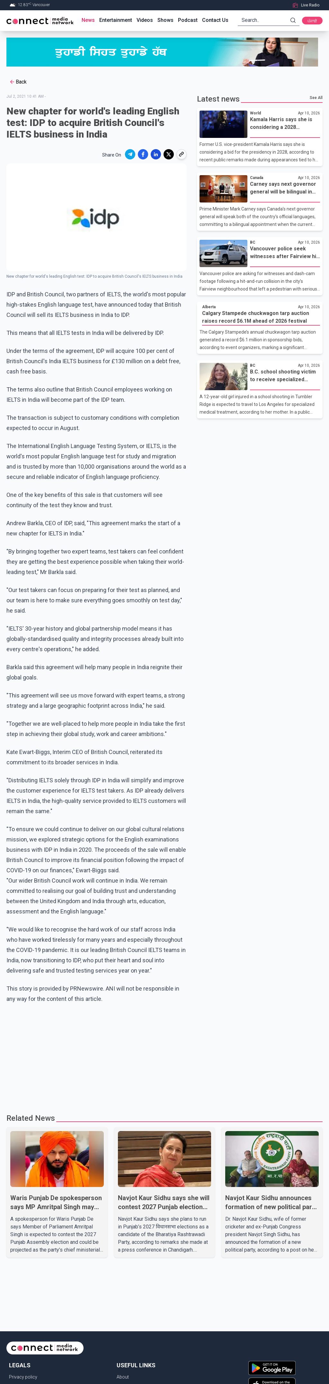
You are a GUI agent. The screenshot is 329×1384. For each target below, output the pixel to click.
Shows (165, 20)
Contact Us (215, 20)
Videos (145, 20)
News (88, 20)
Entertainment (115, 20)
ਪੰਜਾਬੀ (312, 21)
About (123, 1377)
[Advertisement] (164, 1056)
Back (18, 82)
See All (316, 97)
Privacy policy (23, 1377)
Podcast (188, 20)
